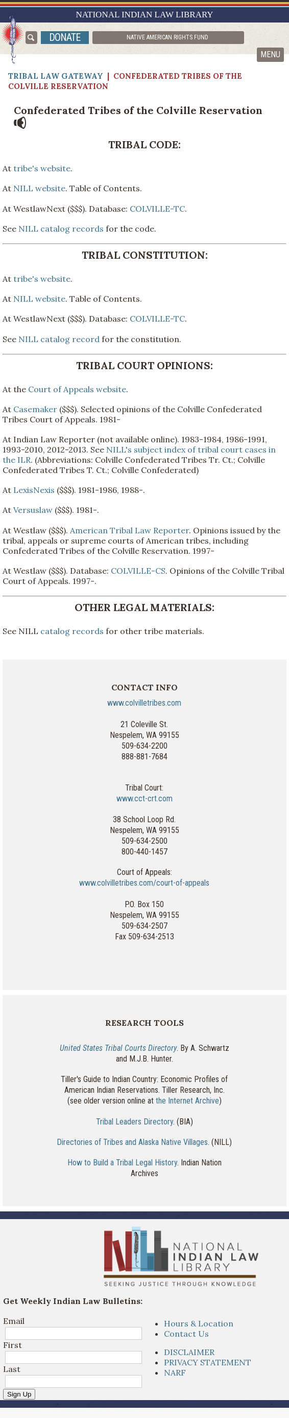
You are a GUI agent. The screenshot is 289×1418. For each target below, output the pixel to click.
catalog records (72, 631)
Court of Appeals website (77, 389)
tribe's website (41, 168)
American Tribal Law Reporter (129, 530)
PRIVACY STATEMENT (207, 1362)
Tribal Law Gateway (55, 76)
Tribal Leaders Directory (134, 1122)
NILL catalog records (60, 228)
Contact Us (186, 1334)
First (12, 1345)
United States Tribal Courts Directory (118, 1048)
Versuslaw (33, 510)
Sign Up (19, 1394)
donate (64, 37)
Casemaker (35, 409)
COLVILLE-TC (157, 209)
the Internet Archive (187, 1101)
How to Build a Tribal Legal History (122, 1162)
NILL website (39, 188)
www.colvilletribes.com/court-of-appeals (144, 883)
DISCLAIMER (189, 1352)
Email (14, 1321)
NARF (175, 1372)
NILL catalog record (59, 339)
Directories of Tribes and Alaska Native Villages (132, 1142)
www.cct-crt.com (144, 798)
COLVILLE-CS (138, 571)
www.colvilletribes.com (144, 703)
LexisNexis (34, 490)
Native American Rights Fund (167, 37)
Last (11, 1369)
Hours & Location (198, 1323)
